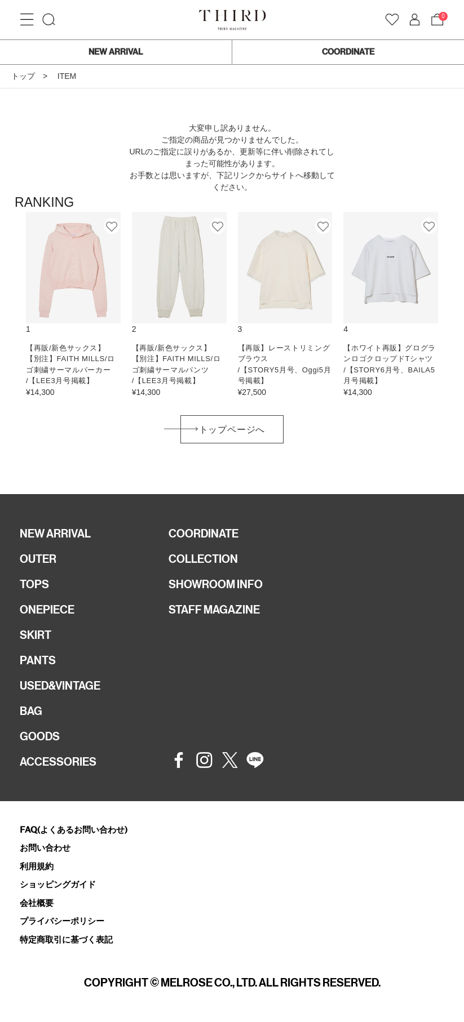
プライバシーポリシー (62, 921)
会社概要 (37, 903)
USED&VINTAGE (60, 685)
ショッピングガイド (58, 884)
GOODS (40, 736)
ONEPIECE (47, 609)
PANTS (38, 660)
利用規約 (37, 866)
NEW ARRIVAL (116, 52)
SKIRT (35, 635)
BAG (31, 711)
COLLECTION (203, 559)
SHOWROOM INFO (216, 584)
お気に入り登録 (112, 225)
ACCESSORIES (58, 761)
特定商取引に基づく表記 (66, 939)
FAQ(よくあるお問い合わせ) (73, 829)
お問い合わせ (45, 847)
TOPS (34, 584)
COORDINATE (348, 52)
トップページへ (232, 429)
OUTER (38, 559)
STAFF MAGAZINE (214, 609)
